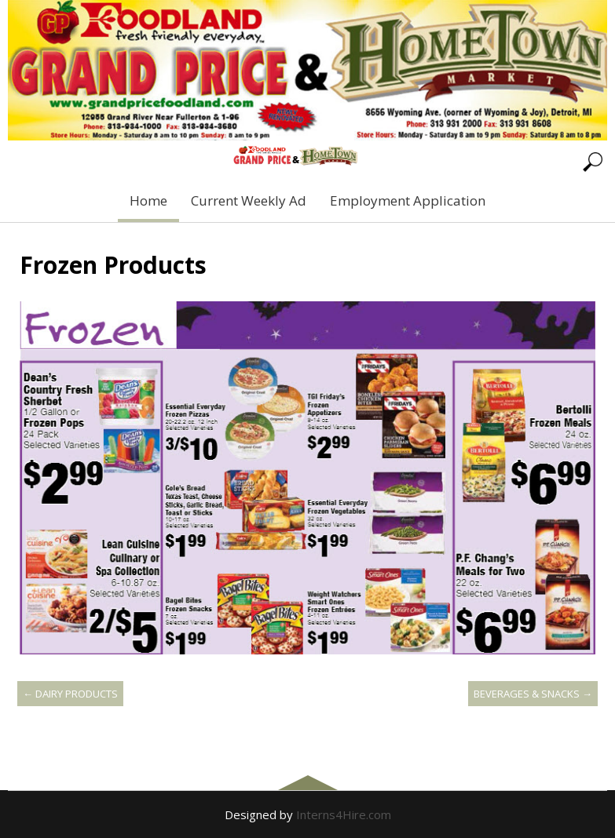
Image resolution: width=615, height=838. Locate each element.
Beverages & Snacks (533, 694)
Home (148, 200)
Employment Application (407, 200)
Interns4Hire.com (343, 814)
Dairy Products (70, 694)
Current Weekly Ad (248, 200)
